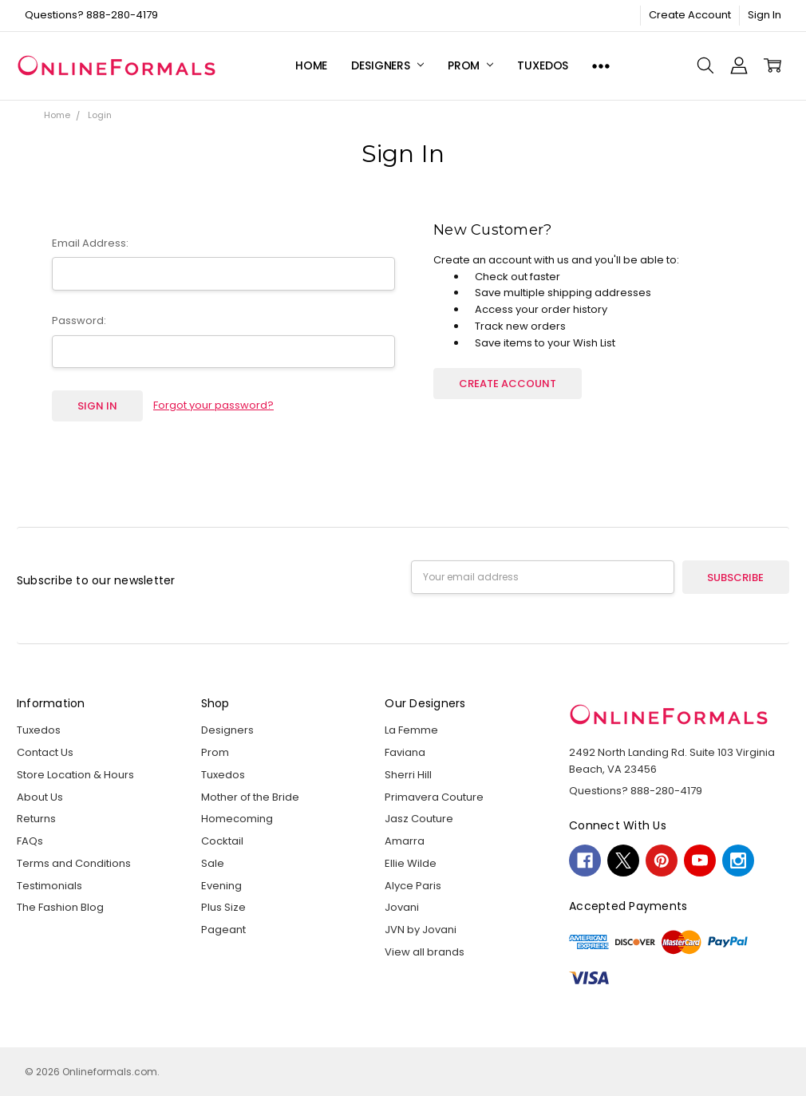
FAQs (30, 841)
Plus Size (223, 907)
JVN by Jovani (420, 929)
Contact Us (45, 752)
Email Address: (90, 243)
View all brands (424, 951)
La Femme (411, 730)
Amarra (405, 841)
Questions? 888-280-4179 (91, 14)
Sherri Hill (408, 774)
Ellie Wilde (411, 863)
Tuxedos (542, 65)
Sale (212, 863)
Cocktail (222, 841)
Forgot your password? (213, 405)
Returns (36, 818)
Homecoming (237, 818)
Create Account (690, 14)
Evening (221, 885)
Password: (79, 320)
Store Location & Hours (75, 774)
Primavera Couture (434, 797)
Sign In (764, 14)
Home (311, 65)
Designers (387, 65)
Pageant (223, 929)
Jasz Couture (419, 818)
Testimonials (49, 885)
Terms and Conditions (74, 863)
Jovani (402, 907)
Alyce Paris (413, 885)
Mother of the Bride (250, 797)
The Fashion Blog (60, 907)
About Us (40, 797)
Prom (470, 65)
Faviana (405, 752)
